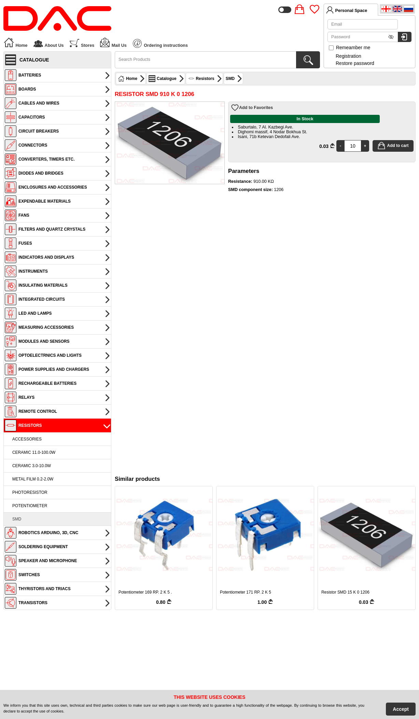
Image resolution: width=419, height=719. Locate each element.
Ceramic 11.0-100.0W (33, 452)
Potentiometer (29, 505)
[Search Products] (308, 59)
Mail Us (113, 42)
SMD (16, 519)
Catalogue (166, 78)
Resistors (205, 78)
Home (15, 42)
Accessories (27, 439)
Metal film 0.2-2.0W (32, 479)
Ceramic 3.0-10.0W (31, 465)
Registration (348, 56)
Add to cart (393, 145)
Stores (82, 42)
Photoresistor (29, 492)
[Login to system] (404, 37)
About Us (48, 42)
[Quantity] (353, 146)
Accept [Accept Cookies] (401, 709)
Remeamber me (349, 47)
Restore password (355, 63)
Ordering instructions (160, 43)
